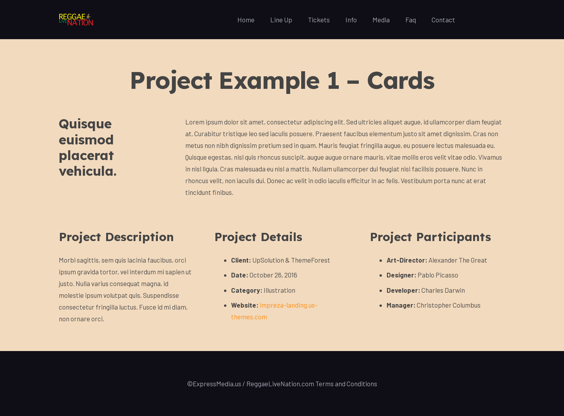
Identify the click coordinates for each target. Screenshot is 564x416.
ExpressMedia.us (217, 383)
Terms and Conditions (346, 383)
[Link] (76, 20)
